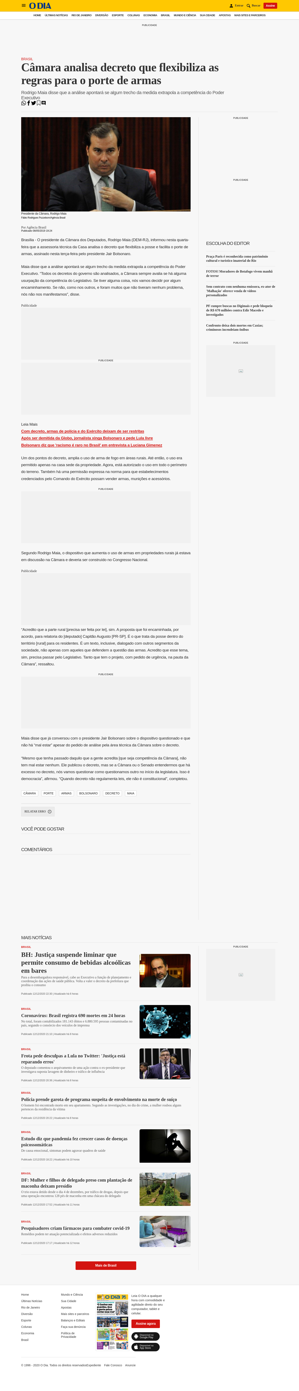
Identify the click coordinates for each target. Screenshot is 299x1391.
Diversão (101, 15)
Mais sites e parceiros (250, 15)
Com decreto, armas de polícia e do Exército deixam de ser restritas (82, 431)
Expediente (93, 1365)
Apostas (225, 15)
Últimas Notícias (56, 15)
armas (66, 793)
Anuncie (130, 1365)
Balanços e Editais (73, 1320)
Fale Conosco (113, 1365)
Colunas (133, 15)
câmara (29, 793)
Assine (270, 5)
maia (130, 793)
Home (37, 15)
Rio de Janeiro (81, 15)
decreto (112, 793)
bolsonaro (88, 793)
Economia (150, 15)
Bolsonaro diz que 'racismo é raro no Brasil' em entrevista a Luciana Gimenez (91, 445)
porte (49, 793)
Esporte (118, 15)
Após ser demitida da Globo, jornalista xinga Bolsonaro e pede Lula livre (87, 438)
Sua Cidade (207, 15)
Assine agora (146, 1323)
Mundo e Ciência (185, 15)
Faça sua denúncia (73, 1326)
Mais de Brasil (105, 1265)
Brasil (165, 15)
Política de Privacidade (68, 1335)
